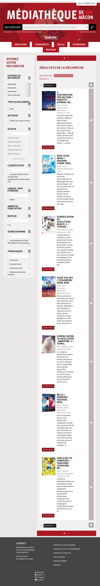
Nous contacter (59, 557)
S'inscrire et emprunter (62, 553)
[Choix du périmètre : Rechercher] (13, 27)
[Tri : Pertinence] (50, 85)
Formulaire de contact (24, 559)
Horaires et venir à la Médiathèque (66, 549)
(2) (18, 159)
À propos (56, 565)
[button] (21, 44)
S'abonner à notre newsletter (64, 545)
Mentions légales (60, 561)
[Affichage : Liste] (66, 58)
